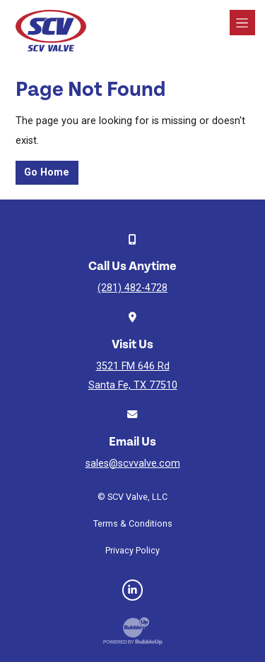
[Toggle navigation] (242, 22)
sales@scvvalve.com (133, 464)
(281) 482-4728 (132, 288)
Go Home (46, 172)
